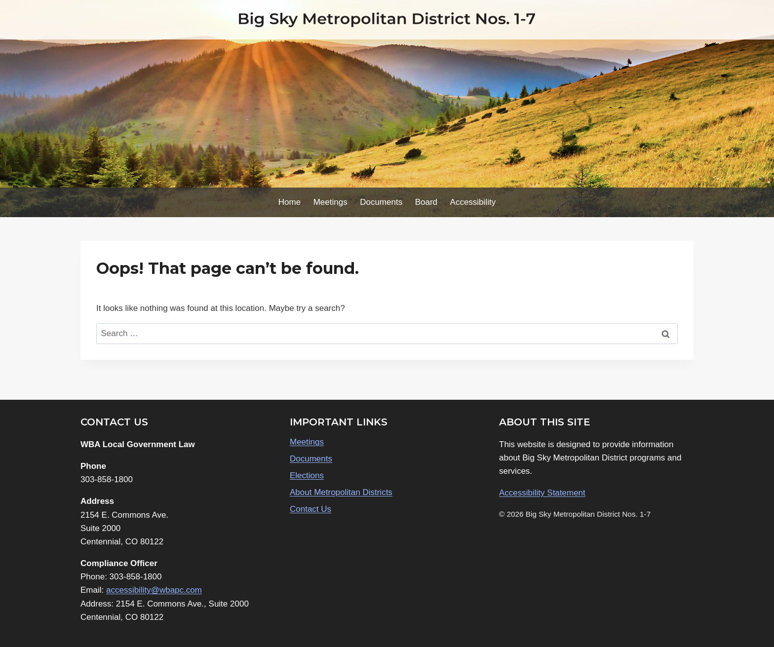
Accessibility (473, 202)
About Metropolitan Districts (341, 492)
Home (289, 202)
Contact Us (310, 509)
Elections (307, 475)
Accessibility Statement (542, 492)
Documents (381, 202)
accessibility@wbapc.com (154, 590)
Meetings (330, 202)
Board (426, 202)
